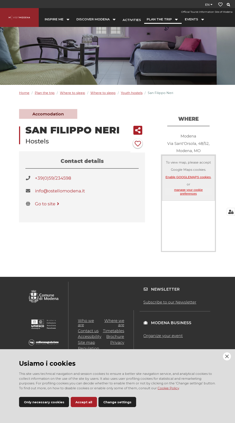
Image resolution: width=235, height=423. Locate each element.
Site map (86, 342)
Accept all (83, 402)
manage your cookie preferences (188, 191)
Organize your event (163, 335)
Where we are (114, 322)
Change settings (117, 402)
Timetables (113, 331)
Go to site (48, 203)
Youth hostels (131, 92)
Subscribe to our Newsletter (169, 302)
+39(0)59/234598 (53, 178)
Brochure (115, 336)
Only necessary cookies (44, 402)
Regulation (88, 348)
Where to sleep (72, 92)
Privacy (117, 342)
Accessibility (89, 336)
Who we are (86, 322)
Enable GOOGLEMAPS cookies (188, 177)
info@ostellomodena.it (60, 190)
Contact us (88, 331)
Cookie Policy (168, 388)
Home (24, 92)
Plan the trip (45, 92)
